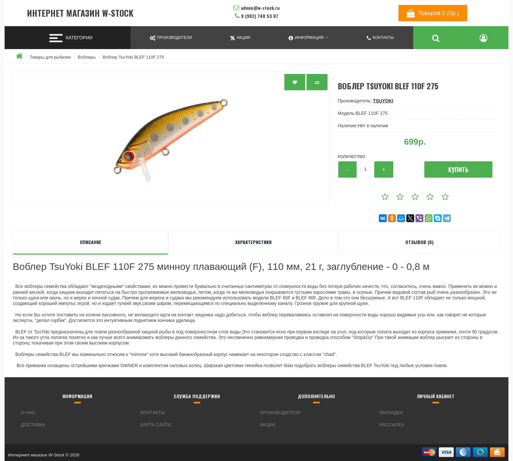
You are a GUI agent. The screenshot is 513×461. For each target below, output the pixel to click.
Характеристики (253, 242)
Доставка (33, 424)
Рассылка (391, 424)
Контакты (152, 412)
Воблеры (87, 57)
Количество (351, 156)
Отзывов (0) (419, 242)
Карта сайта (155, 424)
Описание (90, 242)
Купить (458, 169)
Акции (267, 424)
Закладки (391, 412)
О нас (28, 412)
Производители (280, 412)
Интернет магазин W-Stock (80, 13)
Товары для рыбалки (50, 57)
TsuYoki (383, 100)
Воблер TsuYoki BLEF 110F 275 (133, 57)
